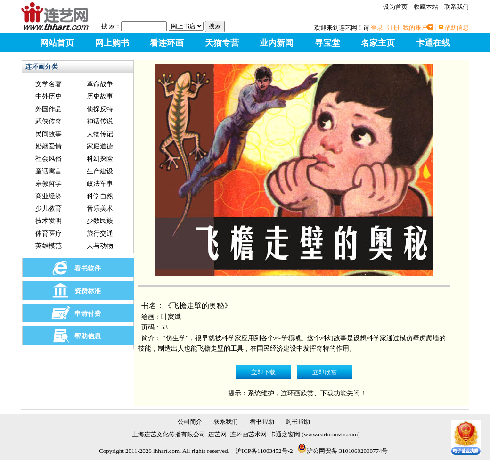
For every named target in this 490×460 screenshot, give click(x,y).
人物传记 (100, 134)
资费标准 (87, 291)
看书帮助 (262, 421)
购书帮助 (298, 421)
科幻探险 (100, 158)
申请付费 (87, 313)
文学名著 (48, 84)
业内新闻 (277, 43)
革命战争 (100, 84)
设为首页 (395, 6)
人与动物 (100, 245)
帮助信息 (456, 27)
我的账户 (415, 27)
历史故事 (100, 96)
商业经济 (48, 196)
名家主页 (378, 43)
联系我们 (456, 6)
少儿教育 (48, 208)
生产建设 (100, 171)
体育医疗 (48, 233)
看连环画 (167, 43)
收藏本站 (426, 6)
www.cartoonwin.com (331, 434)
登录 (377, 27)
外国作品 (48, 109)
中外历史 (48, 96)
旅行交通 (100, 233)
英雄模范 (48, 245)
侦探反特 (100, 109)
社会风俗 (48, 158)
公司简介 (190, 421)
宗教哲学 (48, 183)
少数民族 (100, 220)
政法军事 (100, 183)
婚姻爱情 (48, 146)
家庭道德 (100, 146)
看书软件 (87, 268)
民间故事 (48, 134)
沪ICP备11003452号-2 (264, 450)
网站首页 (57, 43)
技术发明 (48, 220)
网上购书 (112, 43)
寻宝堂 (327, 43)
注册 (393, 27)
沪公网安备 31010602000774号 (342, 450)
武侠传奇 (48, 121)
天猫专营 (222, 43)
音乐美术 (100, 208)
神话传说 (100, 121)
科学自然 (100, 196)
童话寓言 (48, 171)
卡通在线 (433, 43)
